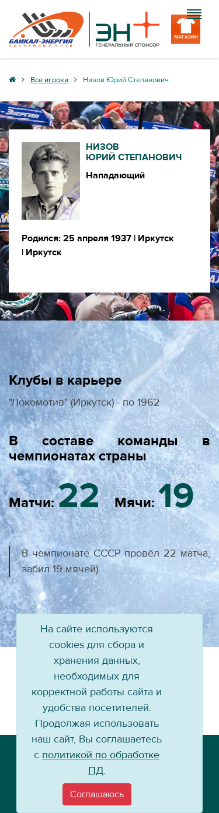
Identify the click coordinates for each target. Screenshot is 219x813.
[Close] (96, 794)
